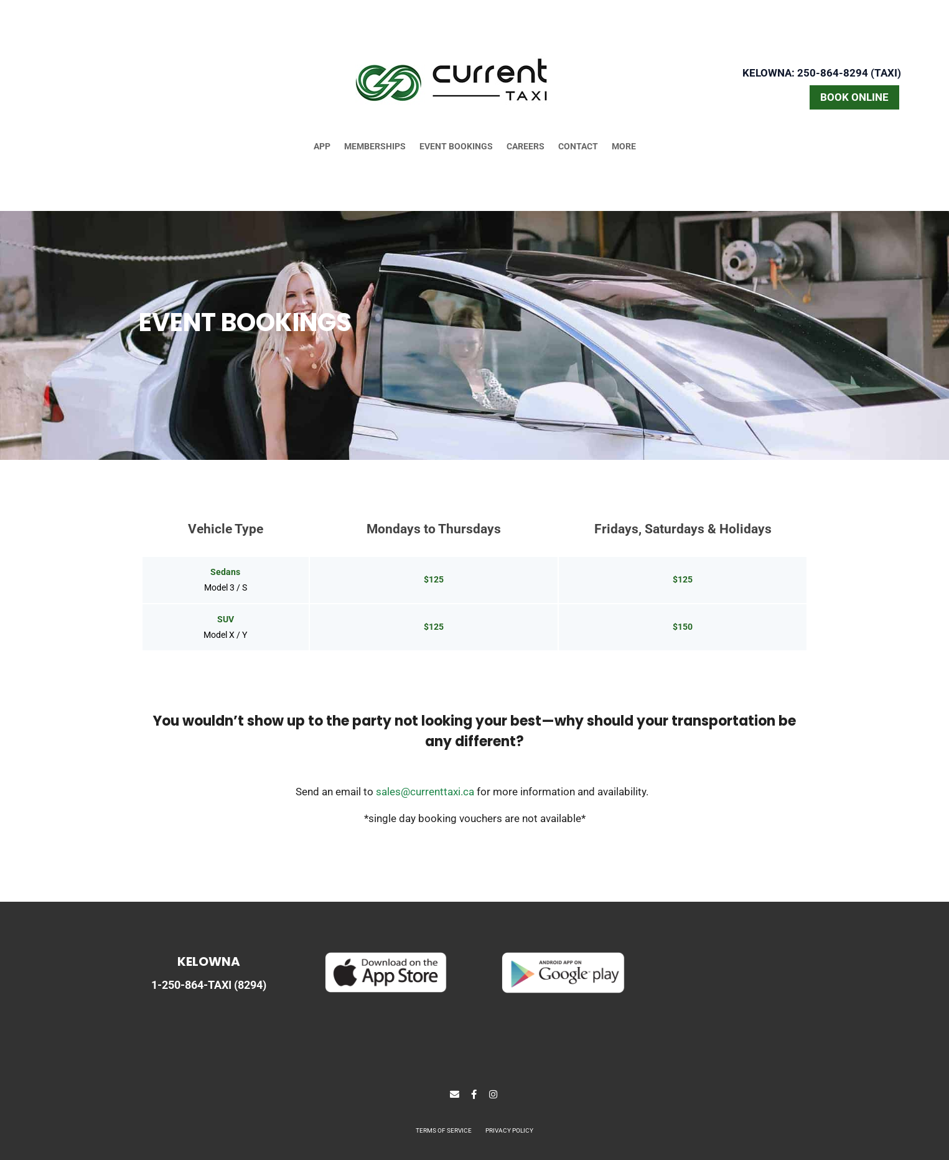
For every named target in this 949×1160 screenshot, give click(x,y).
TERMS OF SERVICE (444, 1130)
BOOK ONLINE (854, 97)
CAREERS (526, 146)
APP (322, 146)
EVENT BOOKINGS (456, 146)
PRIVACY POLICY (509, 1130)
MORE (624, 146)
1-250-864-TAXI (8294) (208, 984)
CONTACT (578, 146)
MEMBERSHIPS (375, 146)
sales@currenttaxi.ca (425, 791)
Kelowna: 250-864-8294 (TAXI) (821, 73)
